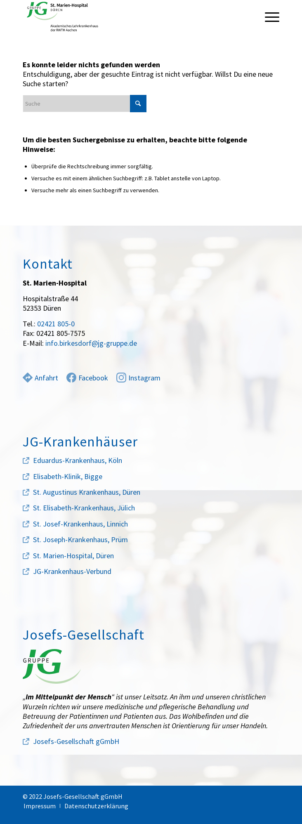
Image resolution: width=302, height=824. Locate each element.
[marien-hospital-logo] (125, 16)
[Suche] (84, 103)
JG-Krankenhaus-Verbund (72, 571)
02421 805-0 (56, 323)
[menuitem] (268, 16)
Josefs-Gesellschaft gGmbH (76, 741)
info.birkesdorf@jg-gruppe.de (91, 343)
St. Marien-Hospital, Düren (73, 555)
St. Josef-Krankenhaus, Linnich (80, 524)
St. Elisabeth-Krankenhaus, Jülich (84, 507)
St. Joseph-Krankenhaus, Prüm (80, 539)
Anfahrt (40, 377)
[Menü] (268, 16)
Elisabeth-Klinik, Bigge (67, 476)
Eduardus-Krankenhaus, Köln (77, 460)
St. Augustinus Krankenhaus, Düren (86, 492)
